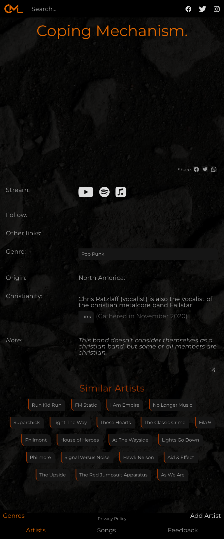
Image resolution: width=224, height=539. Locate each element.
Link (86, 316)
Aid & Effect (180, 457)
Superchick (26, 422)
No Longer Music (172, 405)
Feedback (183, 530)
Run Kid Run (47, 405)
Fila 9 (205, 422)
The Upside (52, 475)
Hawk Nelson (138, 457)
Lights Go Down (180, 440)
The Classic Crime (165, 422)
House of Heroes (79, 440)
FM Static (86, 405)
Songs (106, 530)
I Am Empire (124, 405)
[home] (13, 8)
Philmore (40, 457)
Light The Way (70, 422)
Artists (36, 530)
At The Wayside (130, 440)
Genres (13, 515)
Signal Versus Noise (87, 457)
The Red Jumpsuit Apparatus (113, 475)
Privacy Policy (112, 518)
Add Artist (205, 515)
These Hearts (115, 422)
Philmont (36, 440)
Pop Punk (92, 254)
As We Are (173, 475)
